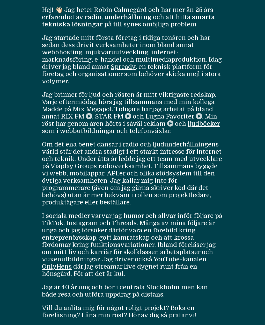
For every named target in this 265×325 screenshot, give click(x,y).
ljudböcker (204, 123)
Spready (123, 66)
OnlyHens (57, 266)
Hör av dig (144, 315)
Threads (124, 223)
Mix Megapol (92, 109)
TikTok (52, 223)
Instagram (82, 223)
